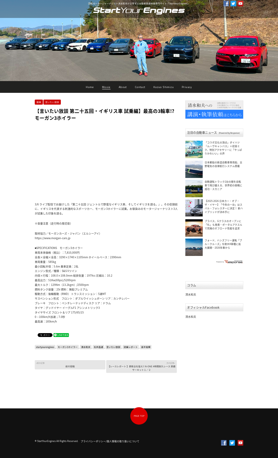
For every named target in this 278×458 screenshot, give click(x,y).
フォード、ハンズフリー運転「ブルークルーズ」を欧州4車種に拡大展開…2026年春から (223, 243)
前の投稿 (70, 364)
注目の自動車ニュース (213, 132)
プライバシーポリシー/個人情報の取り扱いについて (110, 441)
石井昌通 (98, 347)
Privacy (187, 87)
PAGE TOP (139, 416)
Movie (106, 87)
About (123, 87)
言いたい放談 (52, 102)
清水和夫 (85, 347)
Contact (140, 87)
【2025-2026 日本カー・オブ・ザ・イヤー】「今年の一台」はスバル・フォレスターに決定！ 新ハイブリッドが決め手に (224, 206)
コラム (191, 285)
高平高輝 (145, 347)
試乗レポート (131, 347)
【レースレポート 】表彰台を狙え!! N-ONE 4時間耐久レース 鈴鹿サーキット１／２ (141, 366)
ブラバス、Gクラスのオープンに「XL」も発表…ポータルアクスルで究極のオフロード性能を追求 (223, 224)
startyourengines (45, 347)
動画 (38, 102)
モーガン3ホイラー (68, 347)
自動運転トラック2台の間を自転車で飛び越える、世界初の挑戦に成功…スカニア (223, 185)
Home (90, 87)
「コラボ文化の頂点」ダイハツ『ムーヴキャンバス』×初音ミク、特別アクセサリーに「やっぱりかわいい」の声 (223, 148)
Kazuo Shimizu (163, 87)
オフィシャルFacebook (203, 307)
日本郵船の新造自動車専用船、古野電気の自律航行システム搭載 (223, 164)
